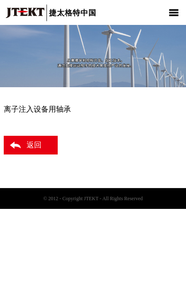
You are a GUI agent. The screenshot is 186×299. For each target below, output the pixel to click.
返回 (34, 145)
